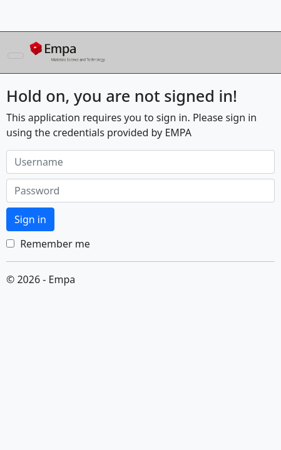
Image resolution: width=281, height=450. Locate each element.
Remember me (48, 244)
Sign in (30, 219)
